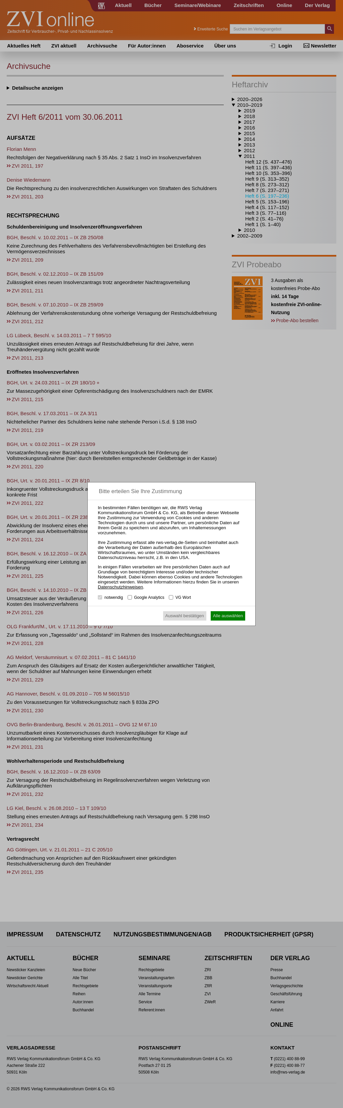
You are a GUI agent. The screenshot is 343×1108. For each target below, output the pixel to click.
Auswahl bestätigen (184, 615)
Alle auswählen (228, 615)
